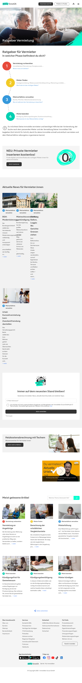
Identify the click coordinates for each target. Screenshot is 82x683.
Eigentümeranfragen (68, 628)
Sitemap (5, 628)
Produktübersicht (67, 623)
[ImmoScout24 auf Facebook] (44, 659)
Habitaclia (25, 647)
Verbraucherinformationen (50, 626)
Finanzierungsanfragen (69, 631)
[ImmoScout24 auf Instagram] (48, 659)
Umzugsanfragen (67, 633)
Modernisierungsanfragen (70, 636)
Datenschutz (46, 628)
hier (51, 406)
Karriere (4, 626)
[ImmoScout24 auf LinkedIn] (61, 659)
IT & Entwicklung (27, 631)
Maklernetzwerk (67, 626)
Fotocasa (25, 644)
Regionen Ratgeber (28, 639)
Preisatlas (25, 633)
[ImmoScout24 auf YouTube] (53, 659)
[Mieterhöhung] (69, 522)
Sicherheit (45, 631)
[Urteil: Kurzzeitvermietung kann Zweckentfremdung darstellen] (6, 326)
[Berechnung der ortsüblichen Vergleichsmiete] (41, 526)
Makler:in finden (61, 4)
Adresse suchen (27, 636)
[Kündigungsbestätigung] (41, 574)
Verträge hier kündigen (29, 628)
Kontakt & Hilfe (26, 623)
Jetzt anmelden (41, 411)
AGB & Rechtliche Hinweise (50, 623)
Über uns (5, 623)
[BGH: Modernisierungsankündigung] (6, 225)
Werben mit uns (67, 639)
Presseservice (26, 626)
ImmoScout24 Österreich (30, 641)
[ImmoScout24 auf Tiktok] (57, 659)
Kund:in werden (70, 644)
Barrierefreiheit (7, 631)
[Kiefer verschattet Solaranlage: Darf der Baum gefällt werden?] (34, 236)
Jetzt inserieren (14, 164)
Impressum (6, 633)
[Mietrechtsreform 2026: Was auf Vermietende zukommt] (19, 225)
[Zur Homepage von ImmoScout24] (9, 5)
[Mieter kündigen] (69, 575)
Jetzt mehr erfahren (14, 445)
